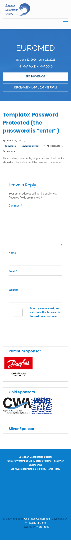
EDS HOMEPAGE (35, 76)
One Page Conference (37, 518)
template (11, 151)
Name (13, 253)
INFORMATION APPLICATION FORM (35, 87)
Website (13, 290)
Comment (15, 205)
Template (10, 146)
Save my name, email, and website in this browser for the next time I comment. (45, 312)
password (55, 146)
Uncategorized (30, 146)
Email (13, 271)
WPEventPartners (35, 522)
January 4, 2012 (15, 140)
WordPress (42, 526)
